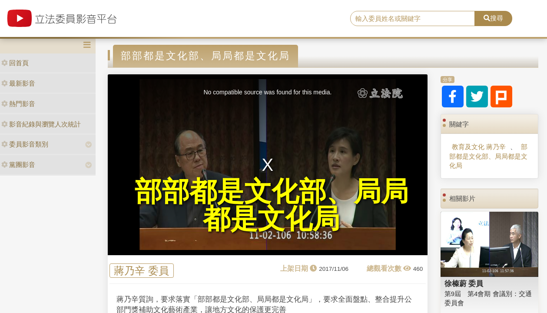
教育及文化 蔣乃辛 (479, 146)
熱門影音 (18, 103)
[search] (412, 19)
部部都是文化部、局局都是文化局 (488, 156)
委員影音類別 (24, 144)
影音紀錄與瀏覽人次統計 (41, 124)
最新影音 (18, 83)
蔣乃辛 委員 (141, 270)
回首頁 (15, 63)
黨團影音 (18, 164)
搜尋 (493, 18)
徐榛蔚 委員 (464, 283)
